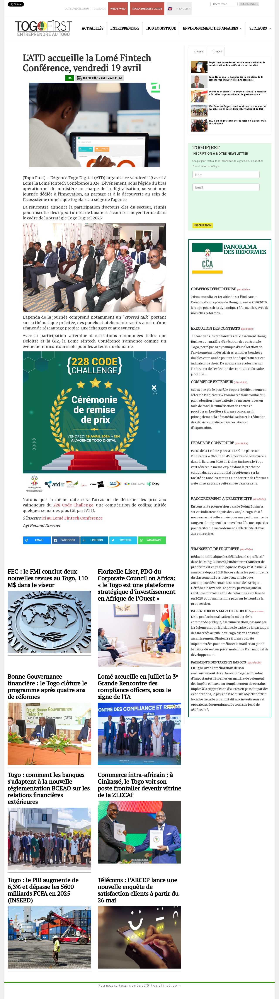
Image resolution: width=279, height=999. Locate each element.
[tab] (197, 51)
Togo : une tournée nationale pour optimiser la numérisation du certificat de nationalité (237, 64)
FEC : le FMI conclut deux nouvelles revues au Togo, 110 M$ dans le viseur (48, 578)
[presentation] (228, 204)
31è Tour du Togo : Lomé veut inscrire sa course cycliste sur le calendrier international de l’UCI (237, 107)
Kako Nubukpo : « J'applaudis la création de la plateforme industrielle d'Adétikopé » (236, 78)
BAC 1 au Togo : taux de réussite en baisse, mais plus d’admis (238, 122)
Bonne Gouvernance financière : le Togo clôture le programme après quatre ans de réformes (47, 686)
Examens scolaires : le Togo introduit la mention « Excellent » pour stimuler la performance (238, 93)
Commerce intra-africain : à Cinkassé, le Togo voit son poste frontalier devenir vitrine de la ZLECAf (139, 785)
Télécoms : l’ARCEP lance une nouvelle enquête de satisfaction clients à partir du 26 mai (138, 890)
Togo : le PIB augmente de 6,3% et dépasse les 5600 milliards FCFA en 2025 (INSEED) (43, 890)
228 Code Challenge (73, 505)
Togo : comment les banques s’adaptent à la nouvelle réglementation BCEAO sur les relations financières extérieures (49, 788)
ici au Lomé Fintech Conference (72, 518)
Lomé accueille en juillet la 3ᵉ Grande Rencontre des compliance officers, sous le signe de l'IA (138, 686)
